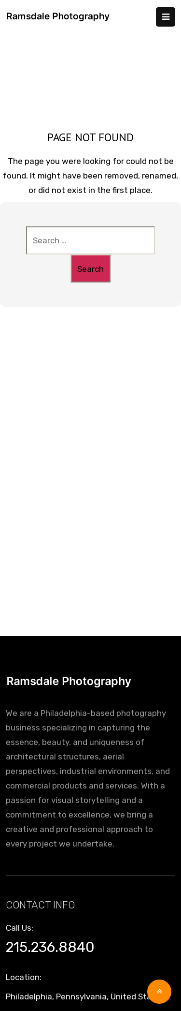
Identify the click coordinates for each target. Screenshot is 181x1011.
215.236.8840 (50, 947)
